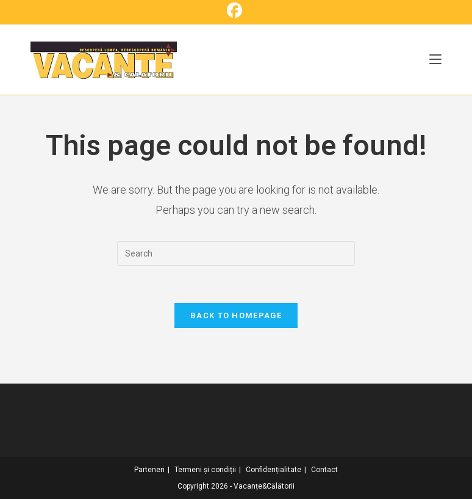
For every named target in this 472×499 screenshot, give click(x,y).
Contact (324, 469)
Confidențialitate (273, 469)
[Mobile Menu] (435, 60)
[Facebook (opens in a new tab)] (236, 10)
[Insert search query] (236, 253)
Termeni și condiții (205, 469)
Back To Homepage (236, 315)
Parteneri (149, 469)
